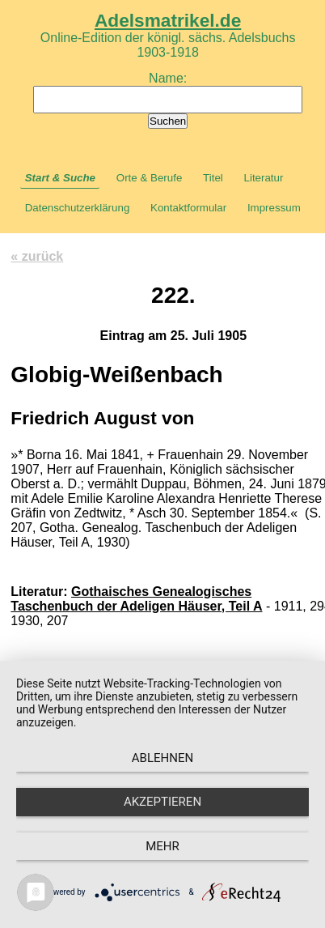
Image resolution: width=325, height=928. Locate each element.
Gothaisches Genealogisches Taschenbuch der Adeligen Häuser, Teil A (136, 599)
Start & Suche (60, 178)
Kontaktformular (188, 208)
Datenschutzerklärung (77, 208)
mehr (162, 846)
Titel (213, 178)
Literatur (264, 178)
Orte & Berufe (149, 178)
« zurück (37, 256)
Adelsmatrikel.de (168, 20)
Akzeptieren (162, 801)
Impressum (274, 208)
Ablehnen (162, 758)
